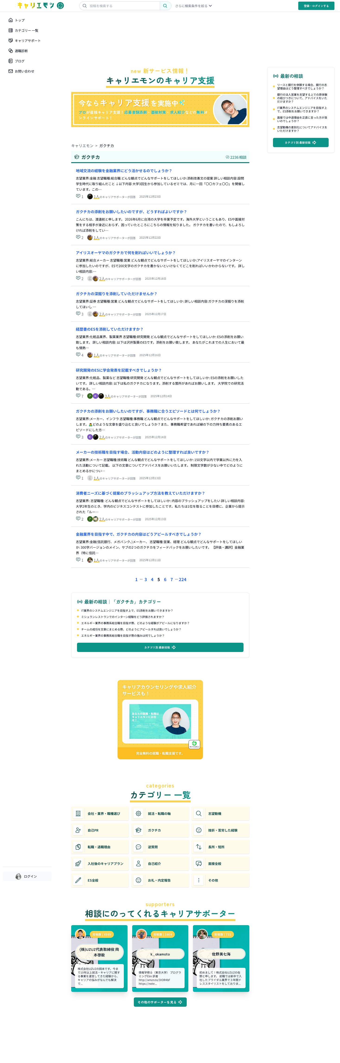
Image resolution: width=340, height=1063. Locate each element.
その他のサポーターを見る (160, 1002)
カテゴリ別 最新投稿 (160, 647)
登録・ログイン (316, 6)
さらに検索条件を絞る (194, 5)
